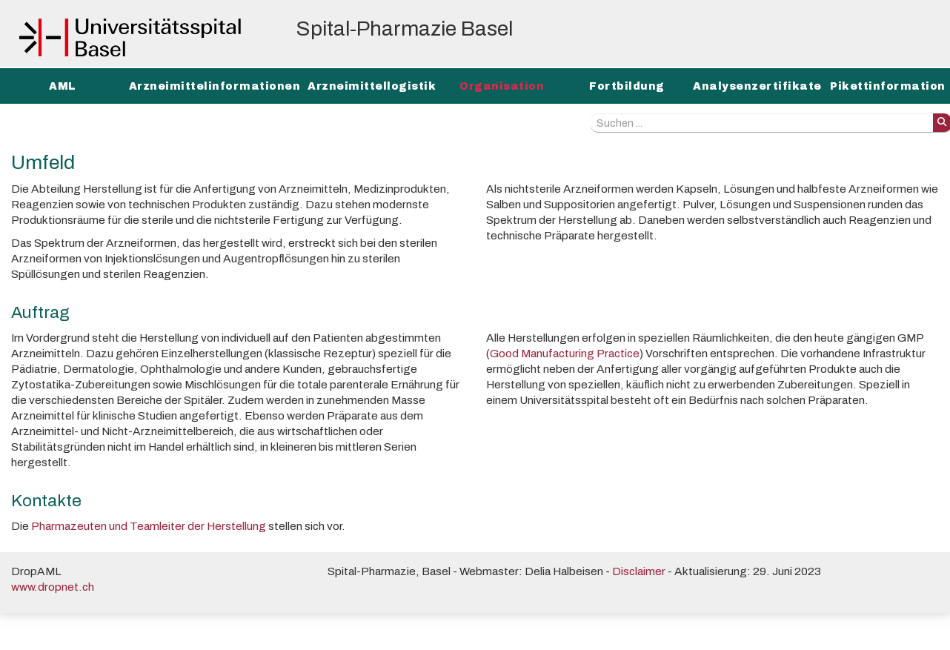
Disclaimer (638, 571)
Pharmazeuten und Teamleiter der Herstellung (148, 526)
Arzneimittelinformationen (215, 86)
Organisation (501, 86)
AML (62, 86)
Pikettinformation (888, 86)
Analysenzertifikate (757, 86)
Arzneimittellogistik (372, 86)
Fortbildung (627, 86)
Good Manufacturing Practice (565, 353)
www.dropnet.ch (52, 586)
